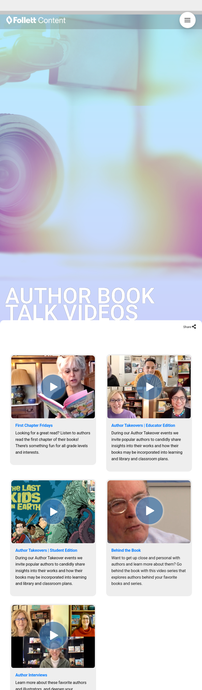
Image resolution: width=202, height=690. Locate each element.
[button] (187, 20)
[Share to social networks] (194, 317)
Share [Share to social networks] (187, 317)
